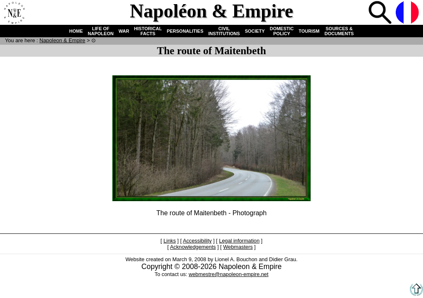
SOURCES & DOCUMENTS (339, 31)
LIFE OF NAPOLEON (101, 31)
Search (380, 13)
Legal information (239, 241)
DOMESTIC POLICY (282, 31)
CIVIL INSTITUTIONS (224, 31)
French (408, 13)
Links (170, 241)
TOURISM (309, 31)
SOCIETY (255, 31)
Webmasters (238, 247)
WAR (124, 31)
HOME (76, 31)
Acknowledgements (193, 247)
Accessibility (197, 241)
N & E (62, 40)
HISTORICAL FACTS (148, 31)
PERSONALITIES (185, 31)
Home (14, 13)
